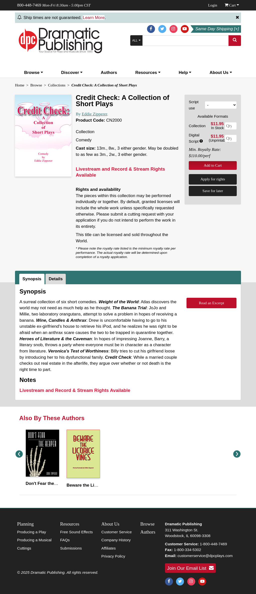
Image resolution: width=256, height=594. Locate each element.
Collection (197, 126)
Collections (57, 85)
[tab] (32, 279)
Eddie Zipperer (94, 114)
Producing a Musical (34, 540)
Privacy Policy (113, 556)
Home (19, 85)
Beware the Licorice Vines (92, 485)
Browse (33, 72)
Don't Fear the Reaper (48, 483)
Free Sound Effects (76, 532)
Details (56, 279)
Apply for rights (212, 179)
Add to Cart (213, 165)
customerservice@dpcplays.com (205, 556)
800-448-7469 (29, 5)
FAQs (65, 540)
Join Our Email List (190, 568)
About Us (221, 72)
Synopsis (32, 279)
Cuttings (24, 548)
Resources (147, 72)
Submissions (71, 548)
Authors (109, 72)
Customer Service (116, 532)
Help (185, 72)
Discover (72, 72)
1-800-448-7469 (213, 544)
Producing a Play (31, 532)
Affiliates (108, 548)
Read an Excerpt (211, 303)
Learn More (93, 17)
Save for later (212, 191)
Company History (115, 540)
